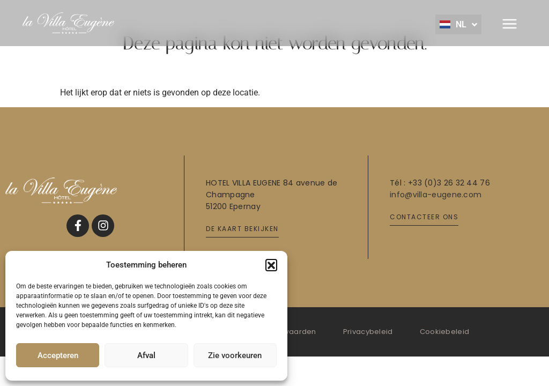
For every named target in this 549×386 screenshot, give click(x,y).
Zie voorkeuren (235, 355)
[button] (271, 264)
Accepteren (58, 355)
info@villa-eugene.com (435, 194)
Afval (146, 355)
